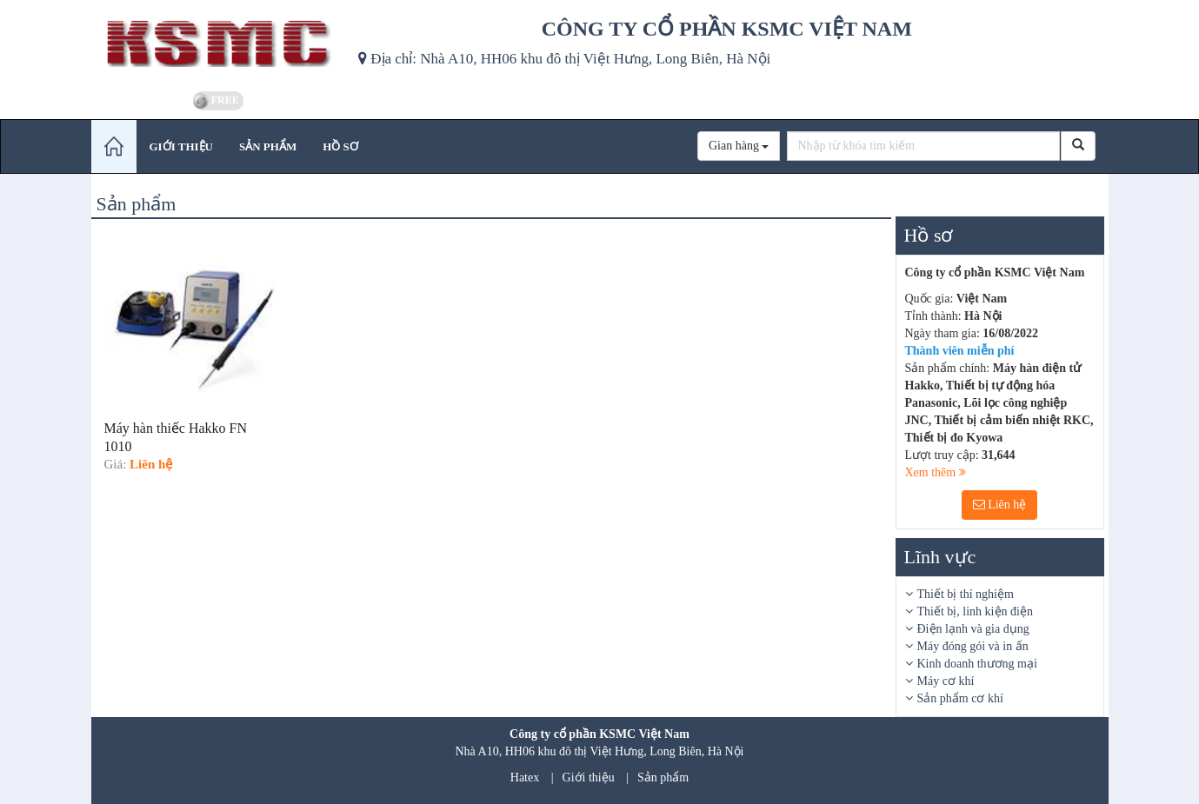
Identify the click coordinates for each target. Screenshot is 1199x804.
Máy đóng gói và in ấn (973, 646)
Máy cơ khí (946, 681)
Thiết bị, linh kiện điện (975, 611)
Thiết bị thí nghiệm (965, 594)
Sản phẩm (663, 777)
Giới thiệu (589, 777)
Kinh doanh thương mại (977, 663)
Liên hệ (1000, 504)
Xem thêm (935, 472)
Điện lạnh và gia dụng (973, 628)
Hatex (524, 777)
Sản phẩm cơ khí (960, 698)
